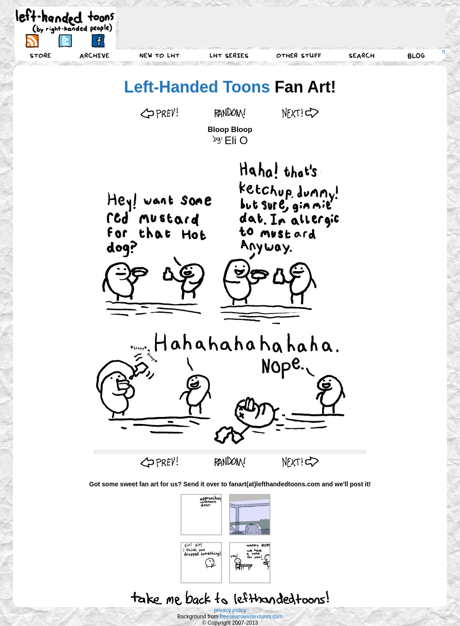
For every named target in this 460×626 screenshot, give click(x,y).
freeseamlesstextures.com (251, 616)
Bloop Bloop (230, 129)
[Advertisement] (282, 27)
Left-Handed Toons (197, 87)
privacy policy (230, 610)
